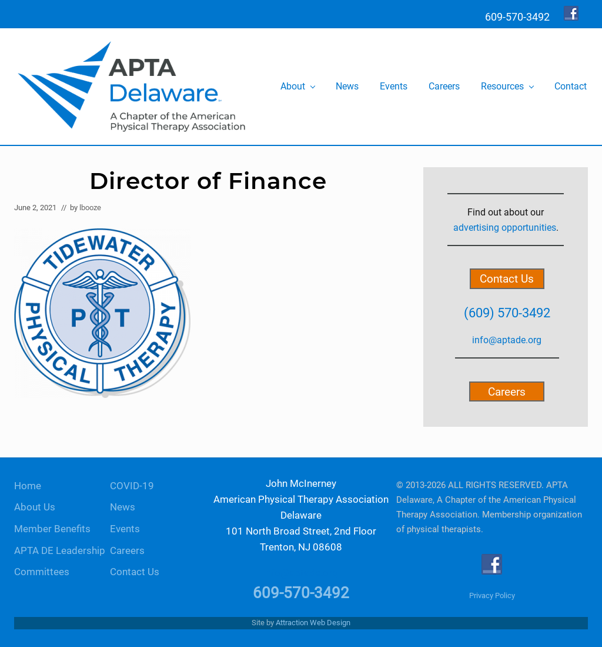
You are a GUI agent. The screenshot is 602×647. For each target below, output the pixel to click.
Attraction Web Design (313, 622)
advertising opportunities (504, 227)
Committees (41, 572)
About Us (34, 507)
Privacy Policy (492, 595)
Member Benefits (52, 529)
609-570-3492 (301, 593)
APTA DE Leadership (59, 550)
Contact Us (507, 279)
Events (125, 529)
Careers (507, 391)
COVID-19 (132, 486)
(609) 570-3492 (507, 312)
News (122, 507)
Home (27, 486)
